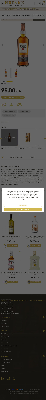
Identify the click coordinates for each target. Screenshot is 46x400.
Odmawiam (23, 205)
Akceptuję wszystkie (23, 209)
